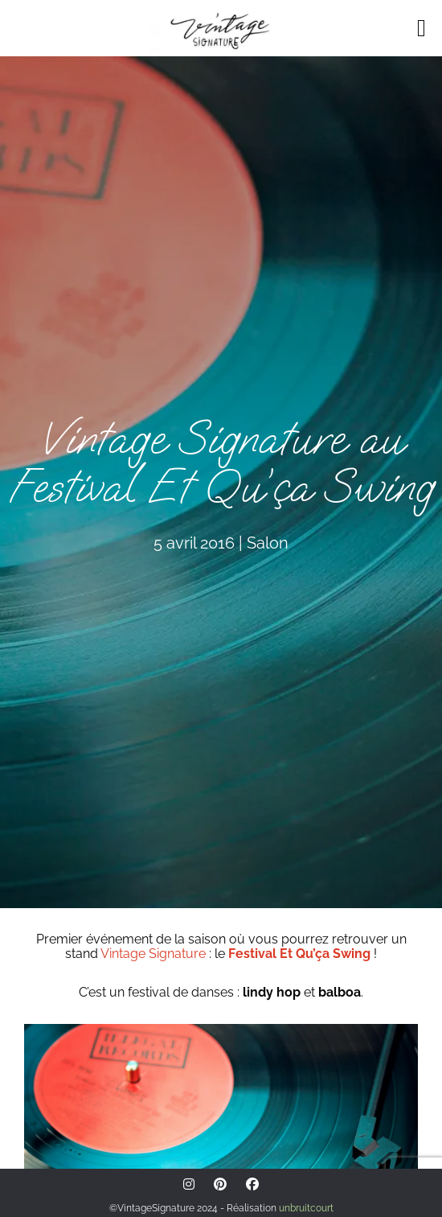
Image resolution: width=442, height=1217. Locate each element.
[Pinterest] (220, 1185)
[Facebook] (252, 1185)
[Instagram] (188, 1185)
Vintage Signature (153, 953)
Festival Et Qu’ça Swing (299, 953)
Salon (268, 543)
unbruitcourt (306, 1208)
